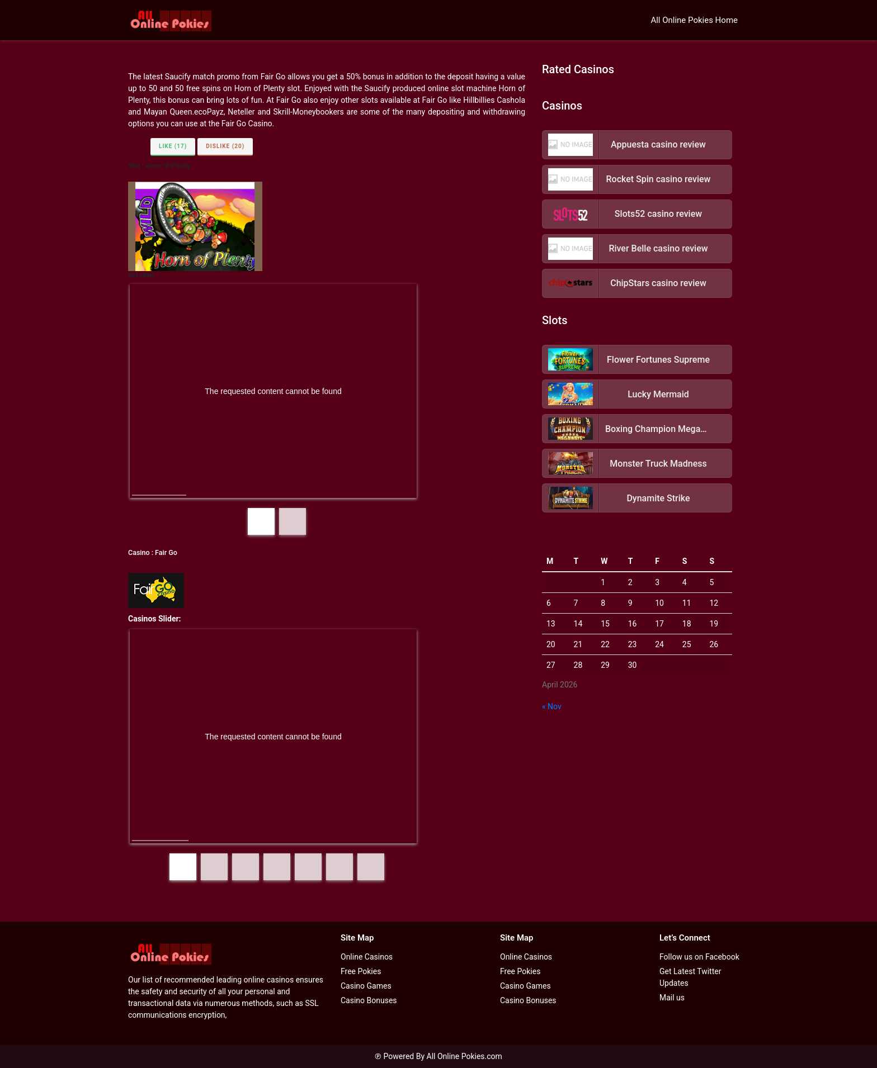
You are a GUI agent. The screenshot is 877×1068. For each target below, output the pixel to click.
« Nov (552, 706)
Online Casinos (367, 956)
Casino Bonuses (369, 1000)
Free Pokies (361, 971)
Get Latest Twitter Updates (690, 977)
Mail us (672, 997)
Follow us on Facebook (699, 956)
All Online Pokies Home (694, 20)
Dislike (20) (225, 146)
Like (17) (173, 146)
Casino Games (366, 985)
